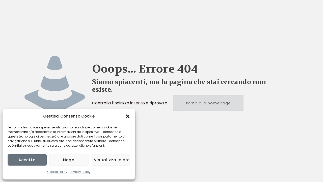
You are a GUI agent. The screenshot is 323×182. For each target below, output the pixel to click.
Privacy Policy (80, 172)
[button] (127, 116)
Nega (69, 160)
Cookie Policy (57, 172)
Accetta (27, 160)
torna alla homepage (208, 103)
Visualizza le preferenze (112, 160)
